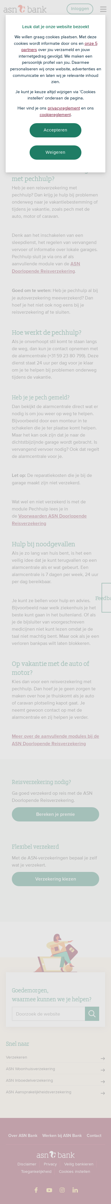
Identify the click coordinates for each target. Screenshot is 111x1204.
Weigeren (55, 152)
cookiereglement (55, 114)
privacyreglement (64, 108)
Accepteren (55, 130)
